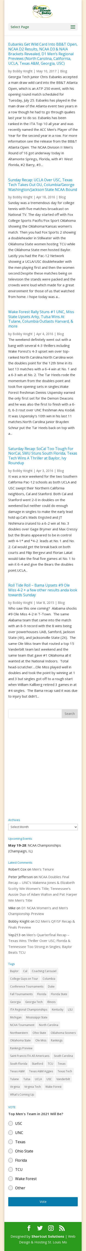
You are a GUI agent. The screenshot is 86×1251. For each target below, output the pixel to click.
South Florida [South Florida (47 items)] (18, 1064)
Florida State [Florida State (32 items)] (59, 994)
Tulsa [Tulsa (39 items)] (26, 1079)
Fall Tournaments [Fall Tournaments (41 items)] (21, 994)
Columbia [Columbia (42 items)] (49, 979)
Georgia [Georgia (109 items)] (15, 1002)
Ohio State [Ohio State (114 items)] (39, 1033)
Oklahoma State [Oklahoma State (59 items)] (20, 1040)
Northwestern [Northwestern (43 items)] (19, 1033)
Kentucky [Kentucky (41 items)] (57, 1009)
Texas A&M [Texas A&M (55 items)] (17, 1071)
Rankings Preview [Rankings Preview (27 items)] (21, 1048)
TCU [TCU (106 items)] (50, 1064)
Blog (63, 71)
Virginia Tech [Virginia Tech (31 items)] (32, 1087)
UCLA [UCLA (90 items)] (38, 1079)
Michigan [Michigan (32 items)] (16, 1017)
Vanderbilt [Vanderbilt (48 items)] (63, 1079)
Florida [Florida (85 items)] (41, 994)
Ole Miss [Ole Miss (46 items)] (40, 1040)
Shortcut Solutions (48, 1236)
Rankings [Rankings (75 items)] (56, 1040)
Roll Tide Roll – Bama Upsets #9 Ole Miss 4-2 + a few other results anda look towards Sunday (42, 590)
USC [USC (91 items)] (49, 1079)
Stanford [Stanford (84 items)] (37, 1064)
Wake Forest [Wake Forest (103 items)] (53, 1087)
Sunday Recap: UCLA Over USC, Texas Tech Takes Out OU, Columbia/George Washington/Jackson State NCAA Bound (42, 184)
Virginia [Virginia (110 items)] (15, 1087)
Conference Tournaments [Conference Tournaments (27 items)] (26, 986)
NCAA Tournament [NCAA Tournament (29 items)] (22, 1025)
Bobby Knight (23, 71)
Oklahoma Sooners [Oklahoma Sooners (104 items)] (63, 1033)
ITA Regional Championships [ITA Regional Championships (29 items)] (28, 1009)
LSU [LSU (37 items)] (70, 1009)
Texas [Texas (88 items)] (61, 1064)
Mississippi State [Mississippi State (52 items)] (36, 1017)
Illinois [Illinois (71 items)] (51, 1002)
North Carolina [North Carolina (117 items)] (48, 1025)
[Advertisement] (43, 768)
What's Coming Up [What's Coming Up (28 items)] (22, 1094)
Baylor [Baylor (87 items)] (14, 971)
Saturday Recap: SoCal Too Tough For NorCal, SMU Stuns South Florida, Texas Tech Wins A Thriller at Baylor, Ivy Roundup (42, 455)
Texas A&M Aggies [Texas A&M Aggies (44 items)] (41, 1071)
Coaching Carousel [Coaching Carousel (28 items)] (44, 971)
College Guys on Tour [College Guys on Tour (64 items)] (24, 979)
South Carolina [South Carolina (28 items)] (63, 1056)
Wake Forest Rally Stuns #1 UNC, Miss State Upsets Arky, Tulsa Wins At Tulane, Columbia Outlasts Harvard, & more (41, 319)
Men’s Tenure (43, 869)
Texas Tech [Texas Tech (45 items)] (65, 1071)
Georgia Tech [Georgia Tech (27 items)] (34, 1002)
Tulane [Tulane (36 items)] (14, 1079)
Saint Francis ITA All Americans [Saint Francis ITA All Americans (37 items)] (29, 1056)
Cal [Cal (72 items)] (25, 971)
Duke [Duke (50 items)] (51, 986)
